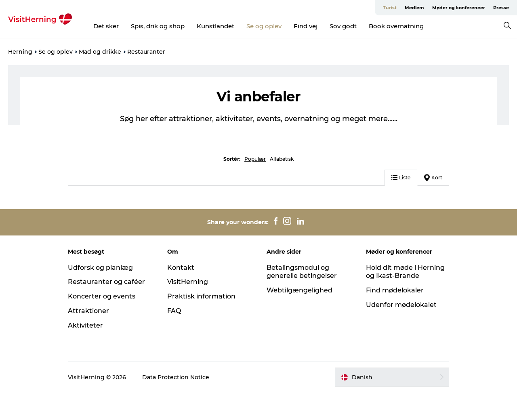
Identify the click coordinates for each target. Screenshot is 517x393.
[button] (392, 377)
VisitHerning (187, 282)
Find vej (305, 26)
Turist (390, 8)
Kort (433, 178)
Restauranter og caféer (106, 282)
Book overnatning (396, 26)
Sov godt (343, 26)
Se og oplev (264, 26)
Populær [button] (255, 159)
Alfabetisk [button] (282, 159)
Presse (501, 8)
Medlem (414, 8)
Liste (400, 177)
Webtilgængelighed (299, 290)
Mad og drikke (100, 51)
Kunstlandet (215, 26)
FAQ (174, 311)
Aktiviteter (85, 325)
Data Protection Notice (175, 377)
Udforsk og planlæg (100, 267)
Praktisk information (201, 296)
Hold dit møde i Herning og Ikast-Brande (405, 272)
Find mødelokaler (395, 290)
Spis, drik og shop (158, 26)
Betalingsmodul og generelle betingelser (302, 272)
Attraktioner (88, 311)
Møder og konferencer (458, 8)
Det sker (106, 26)
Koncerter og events (101, 296)
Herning (20, 51)
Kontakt (180, 267)
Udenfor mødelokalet (401, 305)
